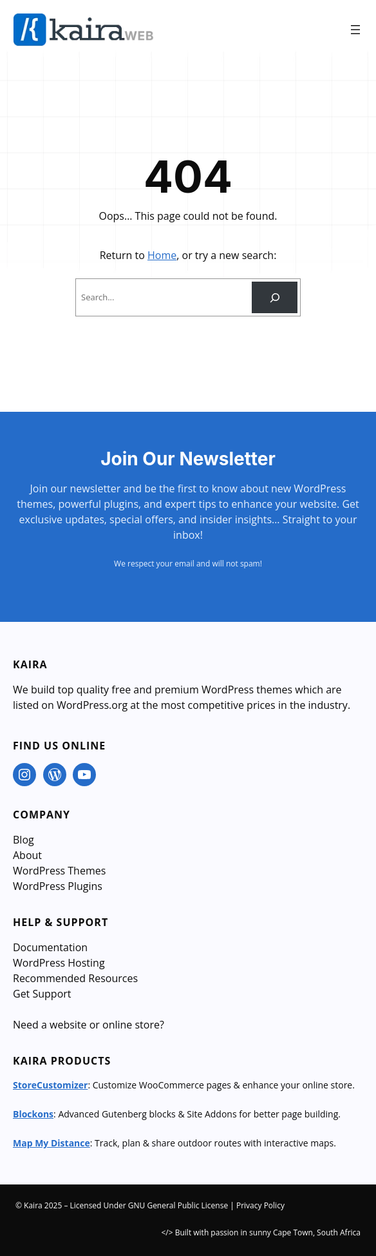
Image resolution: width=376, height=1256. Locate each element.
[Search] (274, 297)
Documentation (50, 947)
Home (161, 255)
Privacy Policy (260, 1205)
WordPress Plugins (57, 886)
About (27, 855)
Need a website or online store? (88, 1025)
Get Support (42, 994)
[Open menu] (355, 29)
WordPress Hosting (59, 963)
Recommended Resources (75, 978)
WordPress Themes (59, 871)
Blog (23, 840)
